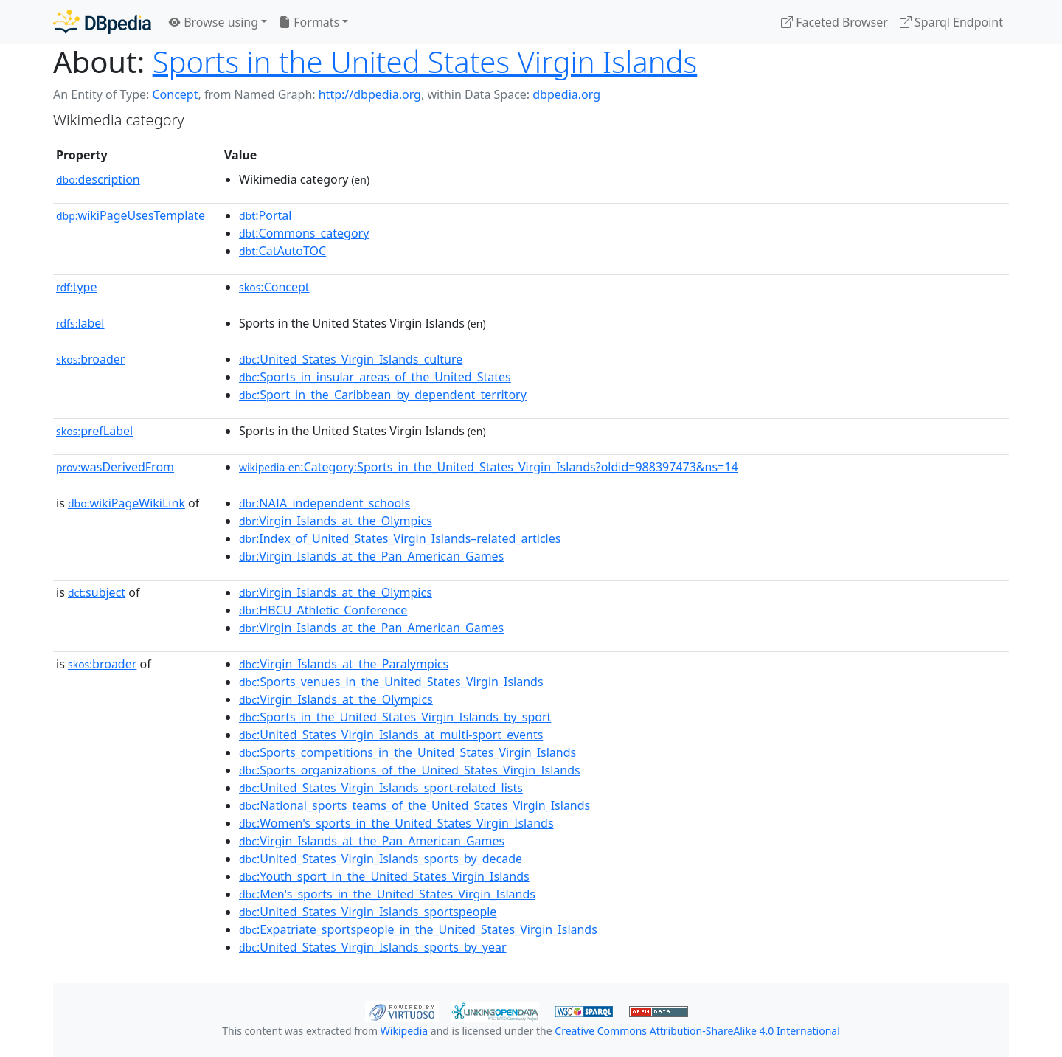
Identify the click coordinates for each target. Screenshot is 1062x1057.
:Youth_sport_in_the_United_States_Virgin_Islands (384, 876)
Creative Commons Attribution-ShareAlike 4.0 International (697, 1031)
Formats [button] (309, 22)
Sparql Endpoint (951, 22)
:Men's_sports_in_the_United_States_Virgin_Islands (387, 894)
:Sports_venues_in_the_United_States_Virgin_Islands (391, 681)
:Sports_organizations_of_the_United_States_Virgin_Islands (409, 770)
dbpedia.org (566, 94)
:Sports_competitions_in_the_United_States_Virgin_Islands (407, 752)
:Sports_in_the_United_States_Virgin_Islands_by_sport (395, 717)
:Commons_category (304, 233)
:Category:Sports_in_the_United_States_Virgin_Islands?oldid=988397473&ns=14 (488, 467)
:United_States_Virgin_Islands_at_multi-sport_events (391, 735)
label (80, 323)
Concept (175, 94)
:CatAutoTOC (282, 251)
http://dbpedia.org (370, 94)
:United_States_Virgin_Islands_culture (350, 359)
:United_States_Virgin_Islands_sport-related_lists (381, 788)
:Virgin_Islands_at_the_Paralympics (343, 664)
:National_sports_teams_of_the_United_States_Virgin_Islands (414, 805)
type (76, 287)
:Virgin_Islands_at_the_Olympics (335, 521)
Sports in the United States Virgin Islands (425, 61)
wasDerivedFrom (115, 467)
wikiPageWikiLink (126, 503)
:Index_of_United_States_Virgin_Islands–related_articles (399, 538)
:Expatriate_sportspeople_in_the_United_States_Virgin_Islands (418, 929)
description (98, 179)
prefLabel (94, 431)
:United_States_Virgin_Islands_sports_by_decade (380, 858)
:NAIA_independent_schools (324, 503)
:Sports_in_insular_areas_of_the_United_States (375, 377)
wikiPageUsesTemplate (130, 215)
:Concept (274, 287)
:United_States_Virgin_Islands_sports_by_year (373, 947)
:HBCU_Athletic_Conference (323, 610)
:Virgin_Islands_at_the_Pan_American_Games (371, 556)
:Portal (265, 215)
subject (96, 592)
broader (90, 359)
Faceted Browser (834, 22)
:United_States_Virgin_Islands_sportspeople (367, 912)
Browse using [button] (213, 22)
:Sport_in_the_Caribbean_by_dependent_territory (383, 395)
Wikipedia (404, 1031)
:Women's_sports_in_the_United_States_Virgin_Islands (396, 823)
